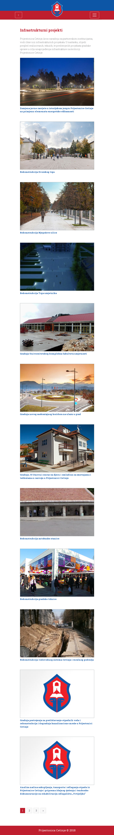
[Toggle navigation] (94, 15)
